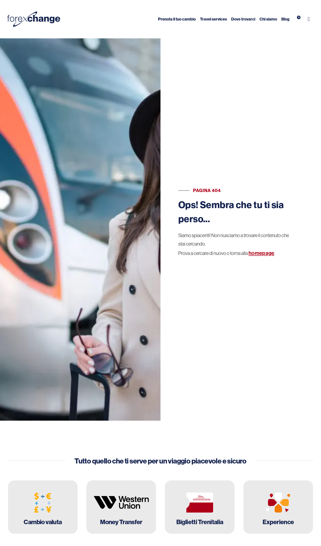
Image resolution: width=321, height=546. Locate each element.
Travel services (213, 19)
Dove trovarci (243, 19)
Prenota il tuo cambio (177, 19)
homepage (261, 253)
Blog (285, 19)
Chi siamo (268, 19)
